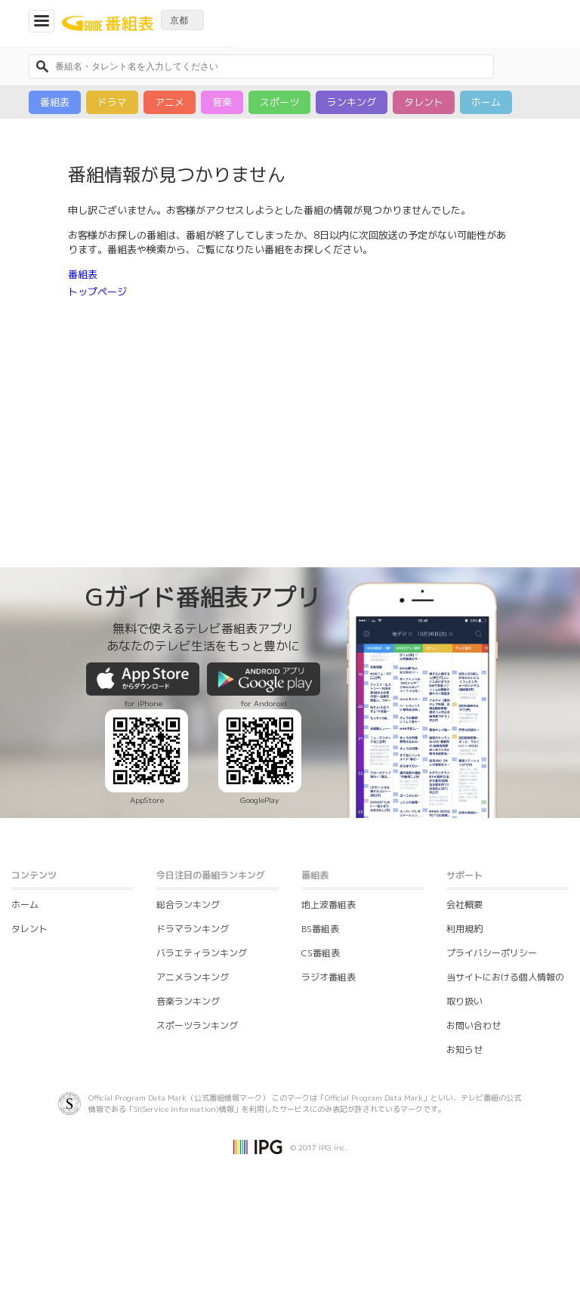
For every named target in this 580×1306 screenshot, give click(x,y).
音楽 (222, 102)
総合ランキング (188, 904)
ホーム (486, 102)
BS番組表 (320, 928)
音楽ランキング (188, 1001)
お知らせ (464, 1049)
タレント (423, 102)
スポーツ (279, 102)
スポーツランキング (197, 1025)
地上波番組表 (328, 904)
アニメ (169, 102)
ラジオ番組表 (328, 977)
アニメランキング (192, 977)
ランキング (351, 102)
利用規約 (464, 928)
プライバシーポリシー (491, 952)
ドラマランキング (192, 928)
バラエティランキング (201, 952)
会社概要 (464, 904)
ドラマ (112, 102)
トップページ (97, 291)
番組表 (54, 102)
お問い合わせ (473, 1025)
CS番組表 (320, 952)
